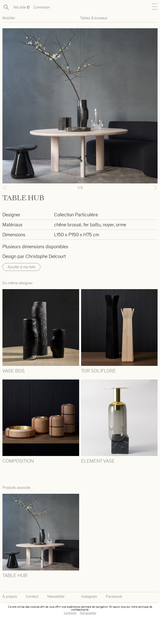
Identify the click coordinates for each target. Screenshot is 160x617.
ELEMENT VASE (98, 461)
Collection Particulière (76, 215)
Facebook (114, 596)
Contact (32, 596)
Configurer (70, 613)
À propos (9, 596)
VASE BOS (13, 371)
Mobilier (8, 18)
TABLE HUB (14, 575)
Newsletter (56, 596)
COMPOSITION (18, 461)
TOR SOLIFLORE (98, 371)
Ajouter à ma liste (21, 267)
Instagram (89, 596)
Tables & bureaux (93, 18)
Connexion (41, 7)
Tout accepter (88, 613)
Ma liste (21, 7)
